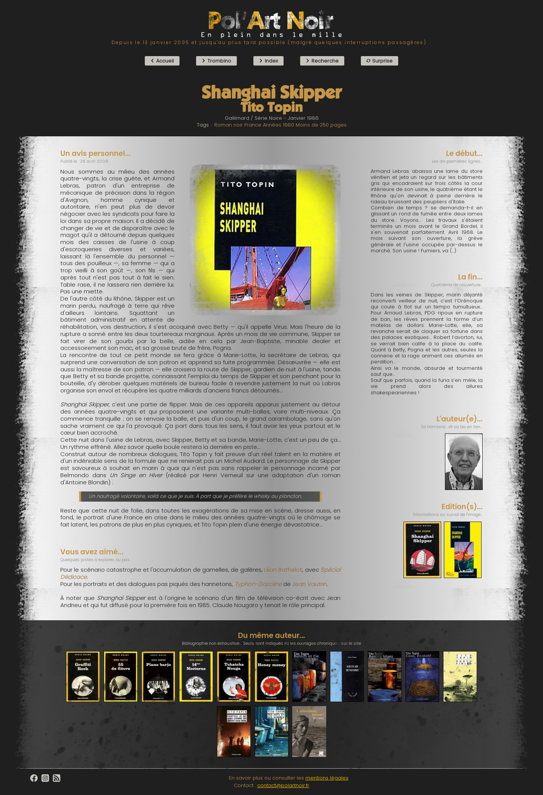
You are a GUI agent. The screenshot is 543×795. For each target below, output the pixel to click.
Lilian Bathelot (283, 570)
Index (268, 60)
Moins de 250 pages (321, 124)
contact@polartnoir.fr (283, 785)
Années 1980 (278, 124)
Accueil (162, 60)
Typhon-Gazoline (258, 584)
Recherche (322, 60)
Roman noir (228, 124)
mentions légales (326, 777)
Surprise (380, 60)
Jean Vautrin (309, 584)
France (252, 124)
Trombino (216, 60)
